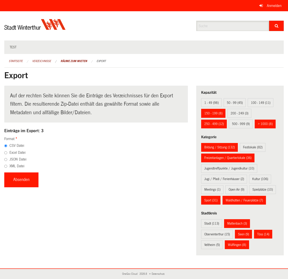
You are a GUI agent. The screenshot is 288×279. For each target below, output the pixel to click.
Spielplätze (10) (262, 189)
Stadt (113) (211, 223)
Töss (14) (263, 234)
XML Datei (16, 166)
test (13, 47)
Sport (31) (211, 200)
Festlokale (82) (253, 147)
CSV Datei (16, 145)
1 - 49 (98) (211, 103)
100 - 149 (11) (260, 103)
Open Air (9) (236, 189)
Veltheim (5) (212, 245)
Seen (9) (243, 234)
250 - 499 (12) (214, 124)
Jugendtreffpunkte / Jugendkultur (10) (229, 168)
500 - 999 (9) (241, 124)
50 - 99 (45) (235, 103)
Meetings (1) (212, 189)
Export (101, 61)
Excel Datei (17, 152)
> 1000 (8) (265, 124)
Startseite (16, 61)
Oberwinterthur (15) (217, 234)
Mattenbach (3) (237, 223)
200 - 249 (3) (239, 113)
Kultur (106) (260, 179)
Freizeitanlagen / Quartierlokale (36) (228, 158)
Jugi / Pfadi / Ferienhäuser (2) (224, 179)
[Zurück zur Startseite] (35, 28)
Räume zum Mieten (74, 61)
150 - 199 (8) (213, 113)
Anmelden (274, 6)
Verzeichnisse (41, 61)
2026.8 (143, 273)
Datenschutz (159, 273)
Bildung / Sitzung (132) (219, 147)
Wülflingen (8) (237, 245)
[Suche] (276, 26)
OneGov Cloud (130, 273)
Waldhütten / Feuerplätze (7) (244, 200)
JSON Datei (17, 159)
